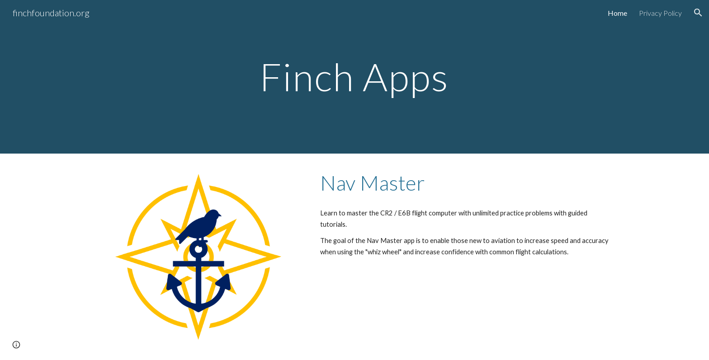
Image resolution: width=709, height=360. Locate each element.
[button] (698, 12)
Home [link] (617, 13)
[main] (354, 76)
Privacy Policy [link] (660, 13)
